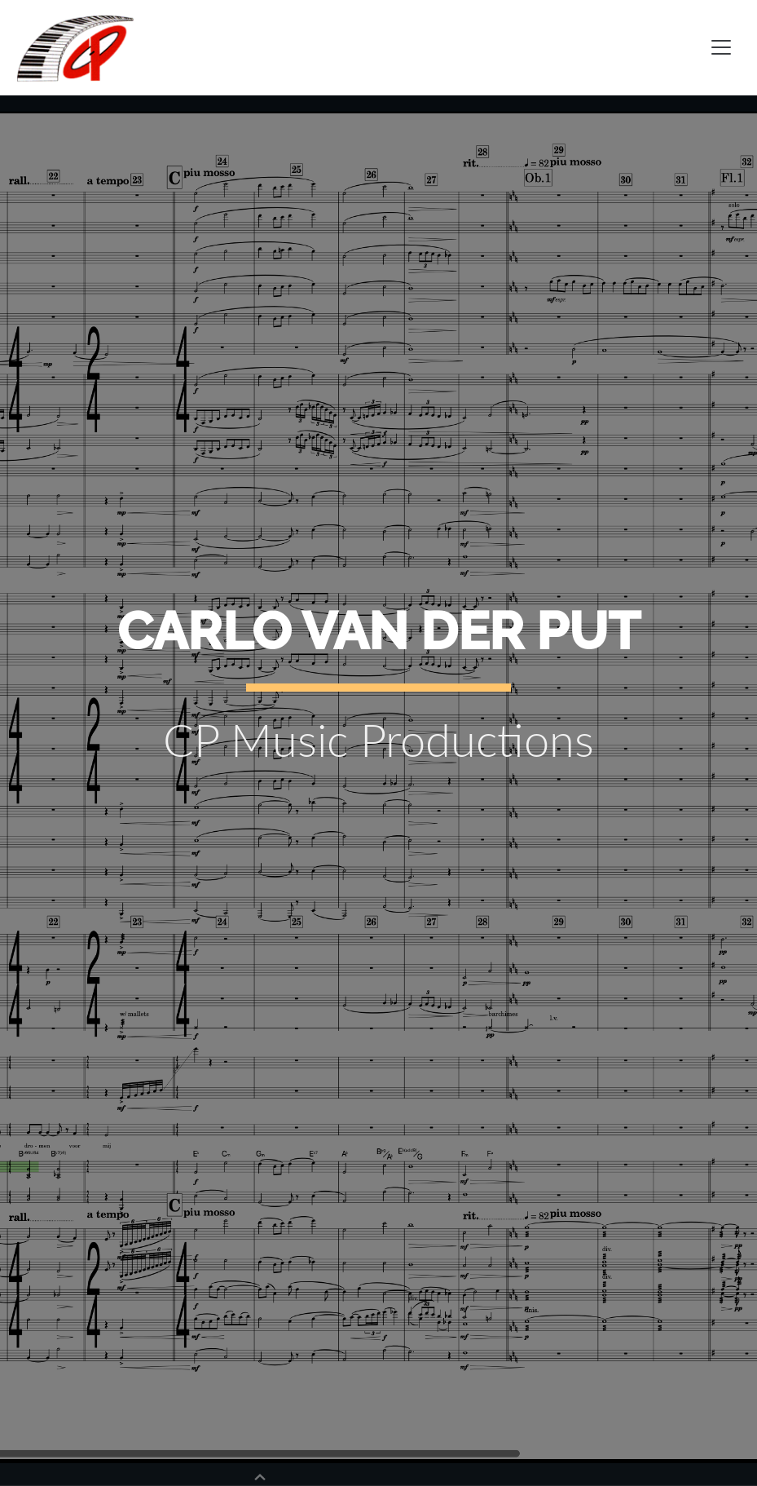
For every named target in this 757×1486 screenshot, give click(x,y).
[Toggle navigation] (721, 47)
